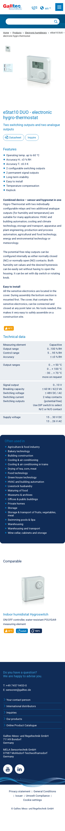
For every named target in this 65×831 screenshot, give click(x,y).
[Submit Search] (55, 21)
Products (17, 32)
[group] (39, 69)
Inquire (32, 137)
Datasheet (15, 137)
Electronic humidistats (36, 32)
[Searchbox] (29, 21)
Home (6, 32)
